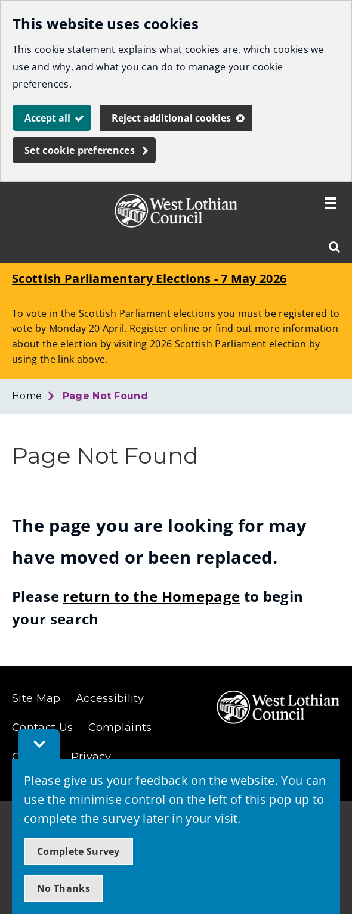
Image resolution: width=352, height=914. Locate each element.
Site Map (36, 698)
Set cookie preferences (79, 150)
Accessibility (110, 698)
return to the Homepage (151, 596)
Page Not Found (105, 396)
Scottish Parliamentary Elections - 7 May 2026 (149, 279)
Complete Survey (78, 851)
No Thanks (63, 888)
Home (27, 396)
